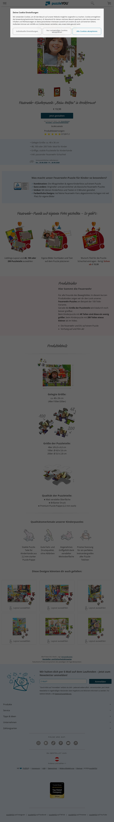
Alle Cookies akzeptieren (86, 31)
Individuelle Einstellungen (27, 31)
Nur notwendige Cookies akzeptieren (56, 31)
